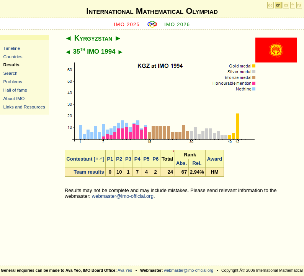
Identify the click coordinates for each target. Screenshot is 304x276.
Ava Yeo (125, 270)
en (278, 5)
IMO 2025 (127, 24)
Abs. (181, 163)
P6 (155, 159)
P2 (119, 159)
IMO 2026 (177, 24)
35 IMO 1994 (94, 51)
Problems (12, 81)
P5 (147, 159)
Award (214, 159)
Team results (89, 172)
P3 (128, 159)
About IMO (14, 98)
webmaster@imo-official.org (123, 196)
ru (299, 5)
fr (292, 5)
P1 (110, 159)
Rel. (196, 163)
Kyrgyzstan (93, 38)
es (286, 5)
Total (167, 159)
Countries (13, 56)
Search (10, 73)
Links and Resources (24, 106)
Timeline (11, 48)
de (270, 5)
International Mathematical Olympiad (151, 11)
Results (11, 64)
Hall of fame (15, 89)
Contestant (79, 159)
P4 (137, 159)
